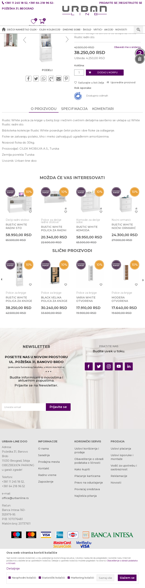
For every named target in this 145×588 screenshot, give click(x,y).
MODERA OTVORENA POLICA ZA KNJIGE (124, 338)
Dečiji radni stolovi (17, 257)
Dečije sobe (62, 39)
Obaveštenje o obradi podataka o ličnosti (88, 499)
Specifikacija (74, 146)
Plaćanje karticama (87, 514)
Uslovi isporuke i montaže (122, 495)
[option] (11, 60)
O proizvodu (43, 146)
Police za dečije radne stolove (51, 258)
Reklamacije (119, 514)
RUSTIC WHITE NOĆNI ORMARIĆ (123, 263)
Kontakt (43, 506)
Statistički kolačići (53, 577)
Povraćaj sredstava (87, 527)
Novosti (116, 520)
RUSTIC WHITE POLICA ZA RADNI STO (53, 268)
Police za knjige (82, 39)
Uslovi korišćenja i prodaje (86, 488)
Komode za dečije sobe (88, 258)
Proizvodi (46, 39)
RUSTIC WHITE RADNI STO (16, 263)
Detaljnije (13, 568)
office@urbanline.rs (15, 536)
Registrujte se (130, 3)
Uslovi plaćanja (121, 486)
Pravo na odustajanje (88, 520)
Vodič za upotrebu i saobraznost (124, 505)
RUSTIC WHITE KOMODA (86, 266)
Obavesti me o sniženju (126, 85)
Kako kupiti (82, 507)
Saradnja (44, 493)
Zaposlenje (45, 520)
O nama (43, 486)
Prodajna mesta (49, 500)
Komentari (103, 146)
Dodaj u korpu (107, 110)
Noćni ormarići (120, 257)
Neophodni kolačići (24, 577)
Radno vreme (47, 513)
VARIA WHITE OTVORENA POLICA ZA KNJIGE (89, 338)
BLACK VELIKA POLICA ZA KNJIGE (54, 336)
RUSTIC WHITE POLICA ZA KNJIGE (19, 336)
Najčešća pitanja (85, 534)
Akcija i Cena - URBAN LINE (19, 39)
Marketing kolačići (82, 577)
